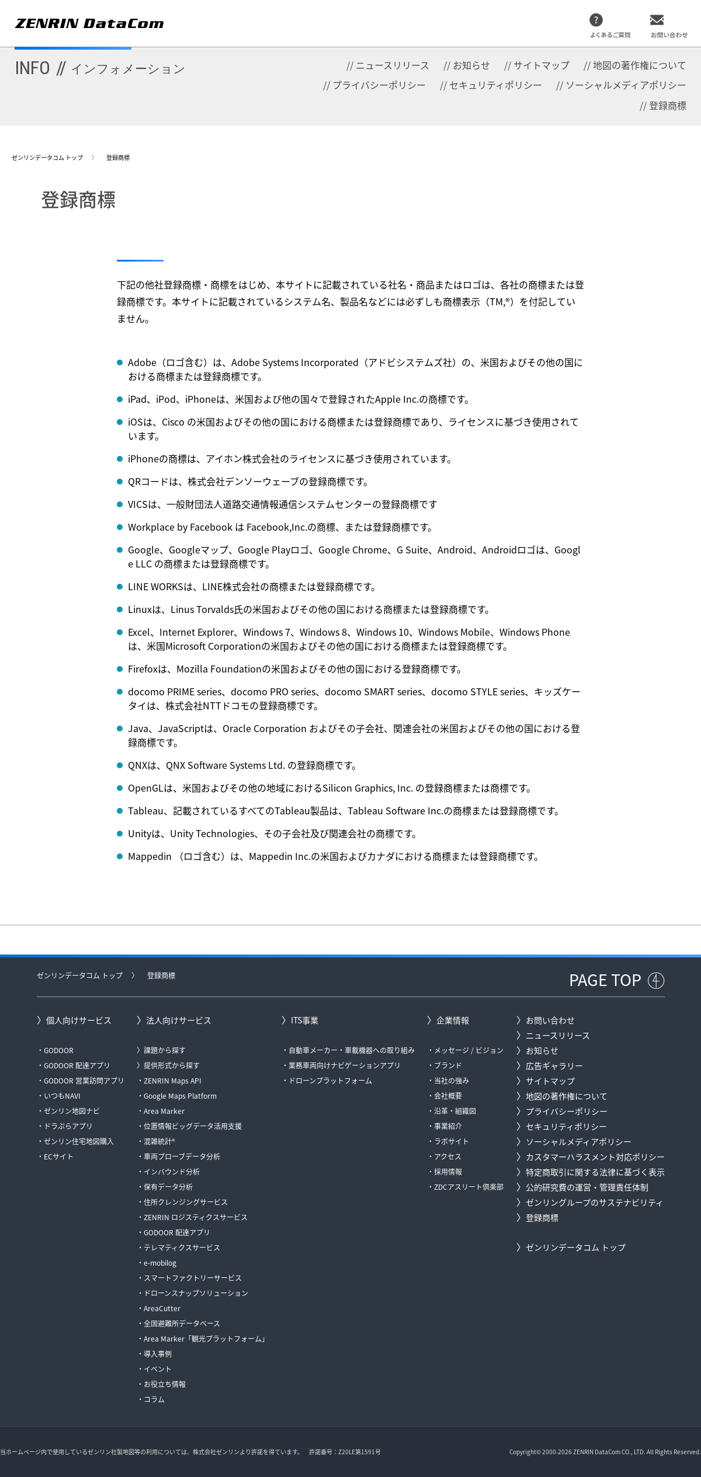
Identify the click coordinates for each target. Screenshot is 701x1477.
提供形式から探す (172, 1065)
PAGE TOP (605, 979)
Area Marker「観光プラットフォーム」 (206, 1338)
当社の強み (451, 1080)
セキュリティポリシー (495, 84)
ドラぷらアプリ (68, 1126)
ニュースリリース (392, 64)
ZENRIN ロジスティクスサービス (196, 1217)
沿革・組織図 (455, 1111)
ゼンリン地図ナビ (72, 1111)
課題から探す (165, 1050)
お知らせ (471, 64)
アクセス (447, 1156)
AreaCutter (162, 1308)
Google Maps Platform (180, 1096)
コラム (154, 1399)
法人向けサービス (178, 1020)
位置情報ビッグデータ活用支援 (193, 1126)
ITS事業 (304, 1020)
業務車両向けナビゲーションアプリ (345, 1065)
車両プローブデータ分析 (182, 1156)
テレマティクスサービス (182, 1247)
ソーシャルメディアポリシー (625, 84)
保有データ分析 (168, 1187)
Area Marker (164, 1111)
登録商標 (667, 105)
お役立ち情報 (165, 1384)
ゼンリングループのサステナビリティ (595, 1202)
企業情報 (452, 1020)
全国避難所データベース (182, 1323)
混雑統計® (159, 1141)
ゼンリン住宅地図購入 (79, 1141)
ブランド (448, 1065)
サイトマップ (541, 64)
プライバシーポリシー (379, 84)
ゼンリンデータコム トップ (47, 157)
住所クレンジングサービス (186, 1202)
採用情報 (448, 1171)
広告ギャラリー (554, 1065)
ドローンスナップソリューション (196, 1293)
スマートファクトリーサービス (193, 1278)
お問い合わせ (550, 1020)
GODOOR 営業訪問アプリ (84, 1080)
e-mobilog (160, 1262)
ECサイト (59, 1156)
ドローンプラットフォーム (330, 1080)
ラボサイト (451, 1141)
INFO (100, 67)
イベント (158, 1369)
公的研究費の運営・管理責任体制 (587, 1187)
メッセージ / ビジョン (469, 1050)
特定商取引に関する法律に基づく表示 (595, 1172)
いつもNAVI (62, 1096)
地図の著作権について (639, 64)
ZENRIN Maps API (173, 1080)
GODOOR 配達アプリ (77, 1065)
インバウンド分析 (172, 1171)
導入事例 (158, 1354)
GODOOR (59, 1050)
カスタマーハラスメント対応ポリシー (595, 1156)
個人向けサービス (79, 1020)
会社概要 (448, 1096)
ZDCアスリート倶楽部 (469, 1187)
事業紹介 (448, 1126)
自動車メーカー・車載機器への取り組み (352, 1050)
